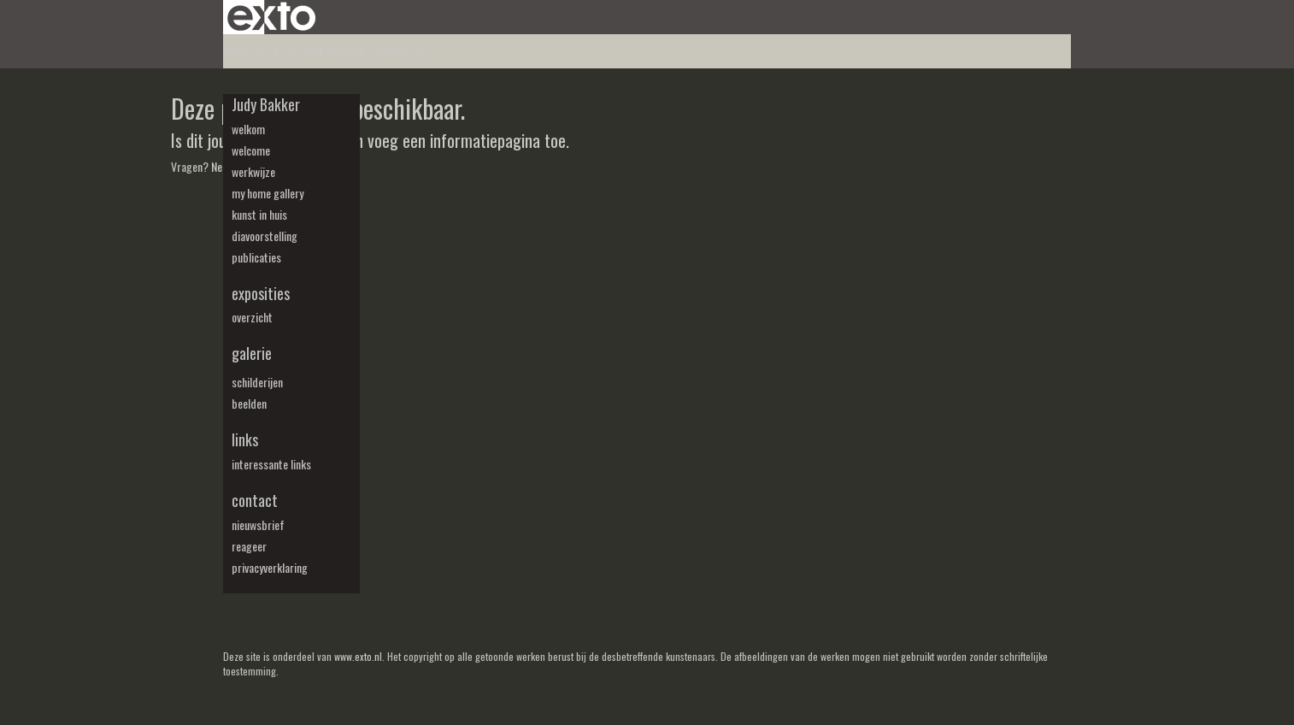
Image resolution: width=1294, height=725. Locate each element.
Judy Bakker (266, 104)
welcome (251, 150)
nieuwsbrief (258, 524)
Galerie (252, 353)
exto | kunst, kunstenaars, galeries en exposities (271, 17)
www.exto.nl (358, 656)
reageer (249, 546)
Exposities (261, 293)
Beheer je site (254, 51)
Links (245, 440)
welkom (248, 129)
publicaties (256, 257)
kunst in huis (259, 214)
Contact (255, 500)
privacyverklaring (270, 567)
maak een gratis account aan (363, 51)
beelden (249, 403)
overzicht (252, 317)
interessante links (271, 464)
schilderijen (257, 382)
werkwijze (253, 171)
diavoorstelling (264, 236)
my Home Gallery (267, 193)
